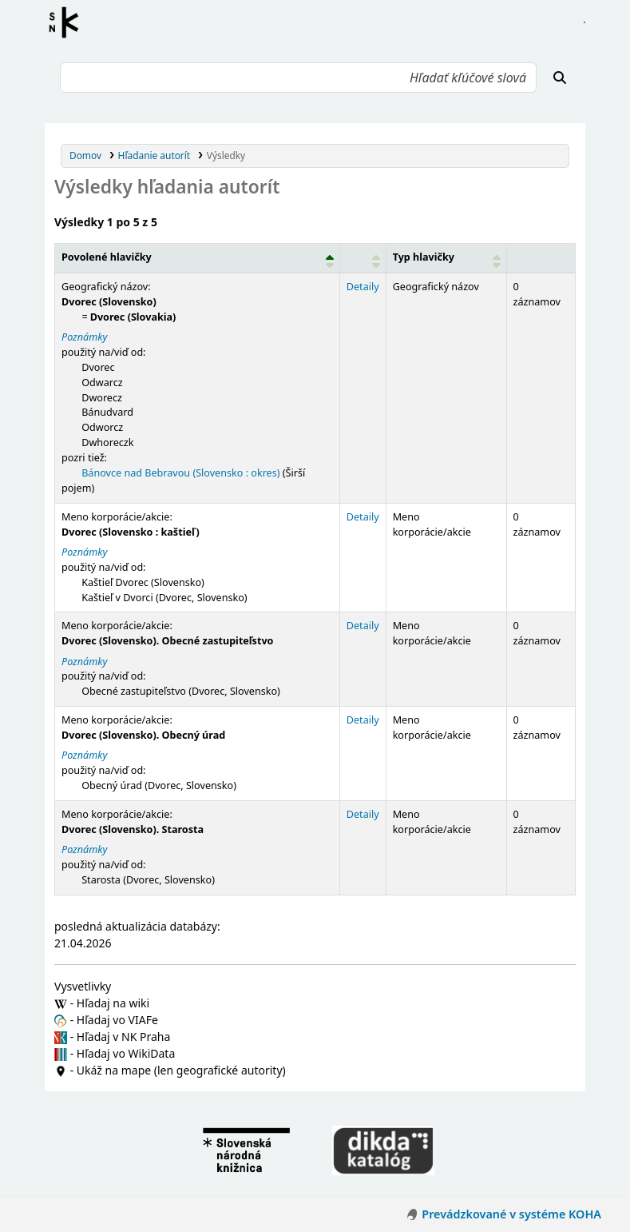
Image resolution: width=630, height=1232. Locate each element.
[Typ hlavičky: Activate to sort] (446, 258)
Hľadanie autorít (154, 155)
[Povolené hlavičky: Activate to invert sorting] (197, 258)
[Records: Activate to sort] (540, 258)
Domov (85, 155)
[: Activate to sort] (362, 258)
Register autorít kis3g (69, 22)
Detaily (363, 286)
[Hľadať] (560, 77)
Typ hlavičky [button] (423, 257)
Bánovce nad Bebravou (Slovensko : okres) (180, 473)
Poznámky (84, 337)
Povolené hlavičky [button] (106, 257)
